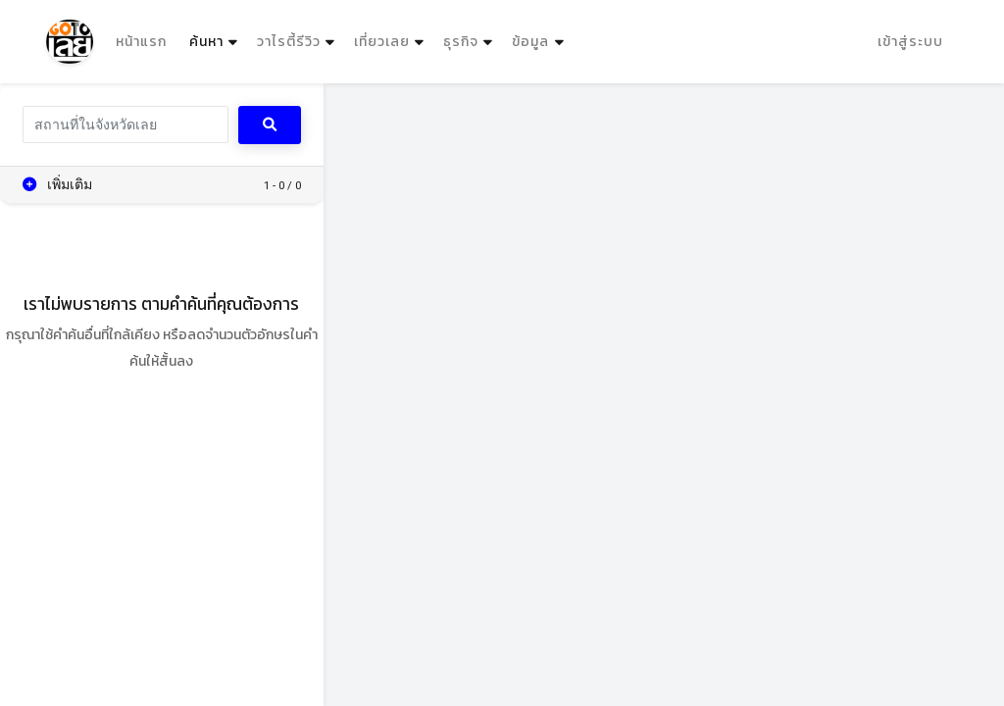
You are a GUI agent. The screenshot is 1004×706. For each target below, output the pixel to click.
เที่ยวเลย (382, 41)
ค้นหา (215, 37)
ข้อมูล (530, 41)
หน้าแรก (141, 41)
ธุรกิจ (460, 41)
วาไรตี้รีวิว (289, 41)
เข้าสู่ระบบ (910, 41)
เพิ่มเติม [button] (58, 184)
